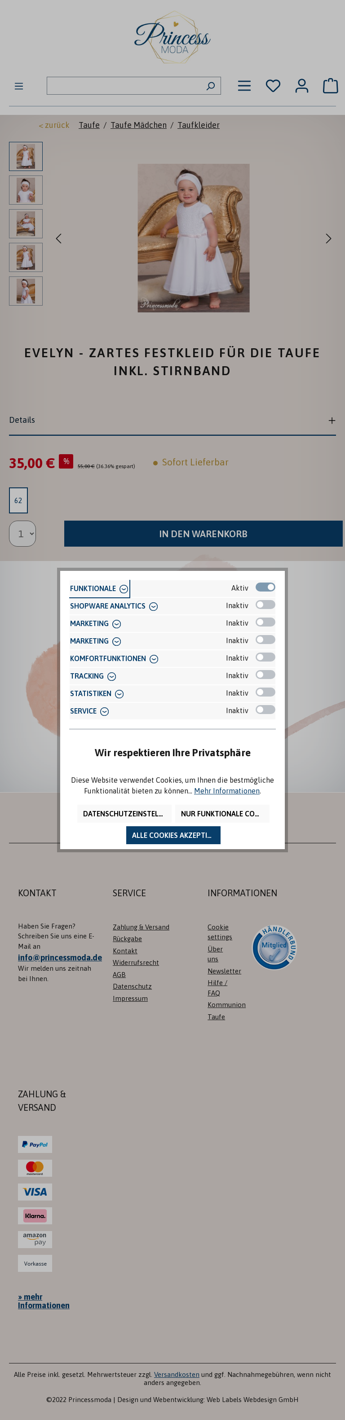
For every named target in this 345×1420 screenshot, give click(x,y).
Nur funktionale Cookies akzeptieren (225, 814)
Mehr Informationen (227, 791)
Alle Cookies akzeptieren (176, 835)
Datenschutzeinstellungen (127, 814)
